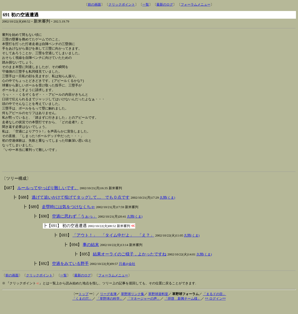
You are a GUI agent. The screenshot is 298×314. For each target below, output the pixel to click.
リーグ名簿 (108, 304)
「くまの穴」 (82, 308)
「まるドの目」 (214, 304)
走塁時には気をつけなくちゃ (68, 216)
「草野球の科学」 (109, 308)
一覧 (145, 4)
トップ (84, 304)
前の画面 (94, 4)
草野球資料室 (158, 304)
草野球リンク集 (132, 304)
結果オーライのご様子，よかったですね (129, 264)
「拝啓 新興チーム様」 (182, 308)
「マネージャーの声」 (143, 308)
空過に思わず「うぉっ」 (74, 226)
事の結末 (91, 254)
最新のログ (164, 4)
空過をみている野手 (70, 273)
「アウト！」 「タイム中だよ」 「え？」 (113, 245)
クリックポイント (121, 4)
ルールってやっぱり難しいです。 (48, 197)
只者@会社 (127, 273)
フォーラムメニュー (195, 4)
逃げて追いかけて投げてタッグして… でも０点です (81, 207)
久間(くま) (167, 207)
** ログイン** (215, 308)
